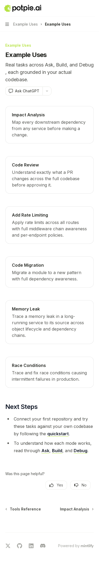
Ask (45, 450)
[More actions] (92, 8)
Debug (80, 450)
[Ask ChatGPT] (24, 91)
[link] (49, 125)
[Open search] (82, 8)
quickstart (58, 433)
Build (57, 450)
